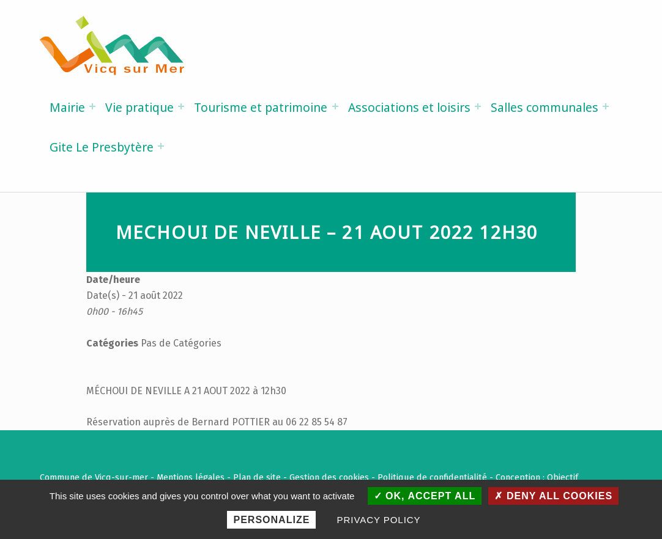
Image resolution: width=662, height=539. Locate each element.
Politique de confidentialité (432, 477)
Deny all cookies (553, 496)
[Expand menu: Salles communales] (606, 106)
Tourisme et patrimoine (260, 107)
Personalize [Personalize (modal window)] (271, 520)
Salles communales (544, 107)
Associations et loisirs (409, 107)
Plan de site (257, 477)
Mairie (67, 107)
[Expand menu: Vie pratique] (181, 106)
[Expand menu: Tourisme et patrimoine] (335, 106)
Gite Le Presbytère (102, 147)
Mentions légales (191, 477)
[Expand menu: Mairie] (92, 106)
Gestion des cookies (329, 477)
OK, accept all (425, 496)
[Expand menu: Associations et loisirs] (478, 106)
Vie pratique (139, 107)
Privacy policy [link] (379, 520)
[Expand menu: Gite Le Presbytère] (161, 146)
